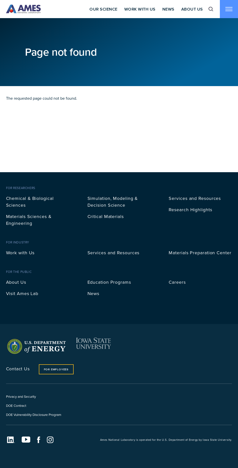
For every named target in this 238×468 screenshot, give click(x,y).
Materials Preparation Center (200, 252)
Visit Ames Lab (22, 293)
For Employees (56, 369)
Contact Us (18, 369)
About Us (192, 9)
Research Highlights (190, 209)
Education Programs (109, 282)
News (168, 9)
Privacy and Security (21, 396)
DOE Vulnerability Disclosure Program (33, 414)
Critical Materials (105, 216)
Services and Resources (195, 198)
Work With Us (140, 9)
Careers (177, 282)
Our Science (103, 9)
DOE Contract (16, 405)
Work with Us (20, 252)
